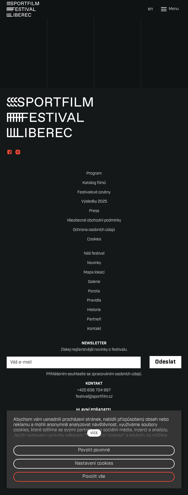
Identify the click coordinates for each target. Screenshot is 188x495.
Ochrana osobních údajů (94, 230)
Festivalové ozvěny (94, 192)
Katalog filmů (94, 183)
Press (94, 211)
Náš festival (94, 254)
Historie (94, 310)
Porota (94, 291)
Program (94, 173)
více (94, 433)
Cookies (94, 239)
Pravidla (94, 301)
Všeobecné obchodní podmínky (94, 220)
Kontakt (94, 329)
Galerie (94, 282)
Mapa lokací (94, 272)
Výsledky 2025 (94, 202)
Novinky (94, 263)
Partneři (94, 319)
